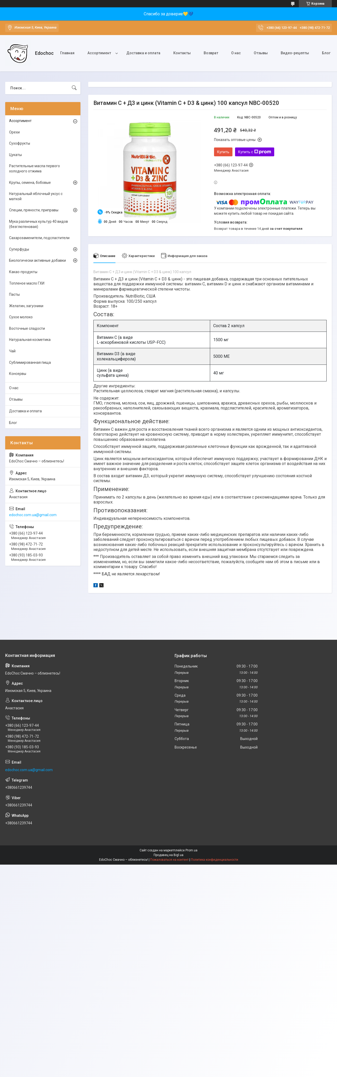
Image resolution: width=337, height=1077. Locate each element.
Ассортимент (99, 53)
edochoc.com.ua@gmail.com (33, 515)
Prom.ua (191, 850)
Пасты (14, 294)
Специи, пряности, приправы (33, 210)
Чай (12, 351)
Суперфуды (19, 249)
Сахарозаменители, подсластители (39, 238)
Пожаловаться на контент (169, 859)
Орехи (14, 132)
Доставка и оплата (143, 53)
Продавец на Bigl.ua (168, 855)
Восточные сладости (27, 328)
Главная (67, 53)
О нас (236, 53)
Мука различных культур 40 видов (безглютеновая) (38, 224)
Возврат (211, 53)
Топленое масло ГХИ (26, 283)
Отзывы (261, 53)
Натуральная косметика (30, 340)
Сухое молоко (21, 317)
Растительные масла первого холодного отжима (34, 168)
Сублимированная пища (30, 362)
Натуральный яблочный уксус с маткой (36, 196)
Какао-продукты (23, 272)
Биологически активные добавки (37, 260)
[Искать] (74, 88)
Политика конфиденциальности (214, 859)
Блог (326, 53)
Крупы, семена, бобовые (30, 182)
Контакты (182, 53)
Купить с (254, 152)
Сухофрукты (19, 143)
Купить (223, 152)
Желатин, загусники (26, 306)
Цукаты (15, 155)
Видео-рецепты (295, 53)
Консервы (17, 374)
